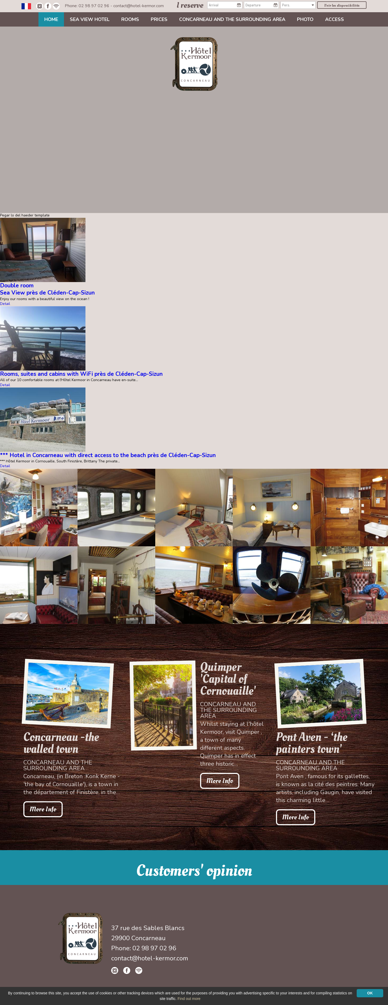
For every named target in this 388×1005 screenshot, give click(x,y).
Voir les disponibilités (342, 5)
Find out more (189, 999)
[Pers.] (298, 5)
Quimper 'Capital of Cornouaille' (228, 679)
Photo (305, 19)
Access (334, 19)
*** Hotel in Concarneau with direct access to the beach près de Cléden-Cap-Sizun (108, 455)
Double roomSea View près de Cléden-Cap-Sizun (47, 289)
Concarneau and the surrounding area (232, 19)
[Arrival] (224, 5)
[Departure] (261, 5)
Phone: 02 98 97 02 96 (87, 6)
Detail (5, 303)
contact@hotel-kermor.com (138, 6)
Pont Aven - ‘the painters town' (311, 743)
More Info (43, 809)
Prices (159, 19)
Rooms (130, 19)
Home (51, 19)
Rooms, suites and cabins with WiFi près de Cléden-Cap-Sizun (81, 374)
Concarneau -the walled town (61, 743)
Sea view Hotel (90, 19)
